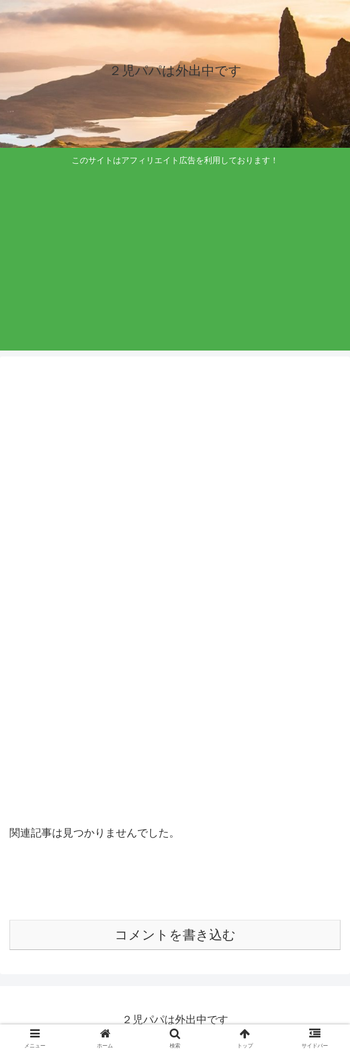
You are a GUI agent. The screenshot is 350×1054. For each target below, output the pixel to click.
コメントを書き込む (175, 934)
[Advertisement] (175, 257)
